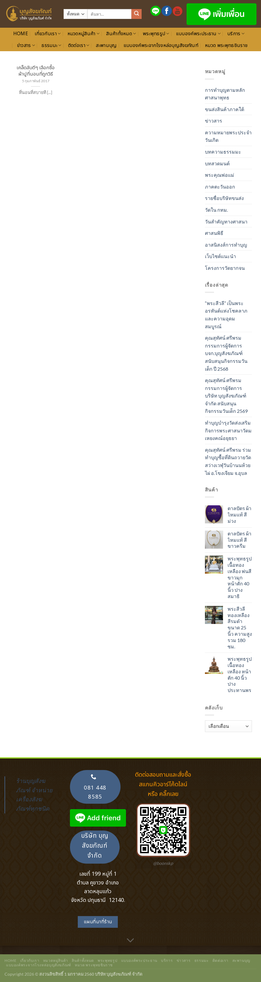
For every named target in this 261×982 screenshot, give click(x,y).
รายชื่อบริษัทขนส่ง (224, 198)
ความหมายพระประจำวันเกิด (228, 136)
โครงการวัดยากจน (225, 268)
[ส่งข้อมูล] (136, 14)
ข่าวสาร (26, 45)
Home (20, 33)
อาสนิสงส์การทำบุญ (226, 245)
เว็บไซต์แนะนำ (220, 256)
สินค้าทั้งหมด (121, 33)
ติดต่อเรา (79, 45)
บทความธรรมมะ (223, 151)
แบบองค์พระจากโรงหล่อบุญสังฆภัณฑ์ (161, 45)
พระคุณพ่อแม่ (219, 175)
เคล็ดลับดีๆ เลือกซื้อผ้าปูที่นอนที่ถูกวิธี (36, 70)
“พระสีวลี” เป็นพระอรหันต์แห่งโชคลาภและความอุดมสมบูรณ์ (226, 314)
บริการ (235, 33)
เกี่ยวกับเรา (48, 33)
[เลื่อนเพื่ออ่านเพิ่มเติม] (130, 940)
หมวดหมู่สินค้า (84, 33)
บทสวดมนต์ (217, 163)
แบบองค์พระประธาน (198, 33)
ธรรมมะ (51, 45)
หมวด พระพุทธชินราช (226, 45)
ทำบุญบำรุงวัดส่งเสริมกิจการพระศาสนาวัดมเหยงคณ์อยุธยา (228, 430)
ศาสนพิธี (214, 233)
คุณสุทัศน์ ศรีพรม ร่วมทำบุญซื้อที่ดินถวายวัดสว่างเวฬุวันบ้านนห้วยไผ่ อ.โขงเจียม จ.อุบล (228, 461)
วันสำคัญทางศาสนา (226, 221)
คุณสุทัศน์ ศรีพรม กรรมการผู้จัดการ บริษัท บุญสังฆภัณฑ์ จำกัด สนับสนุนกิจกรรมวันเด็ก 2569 (226, 395)
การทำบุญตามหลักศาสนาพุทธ (225, 94)
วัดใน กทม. (216, 210)
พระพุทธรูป (156, 33)
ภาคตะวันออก (220, 186)
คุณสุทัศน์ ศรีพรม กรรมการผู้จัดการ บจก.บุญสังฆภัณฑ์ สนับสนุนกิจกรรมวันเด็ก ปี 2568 (226, 353)
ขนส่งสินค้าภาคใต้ (224, 109)
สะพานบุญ (106, 45)
